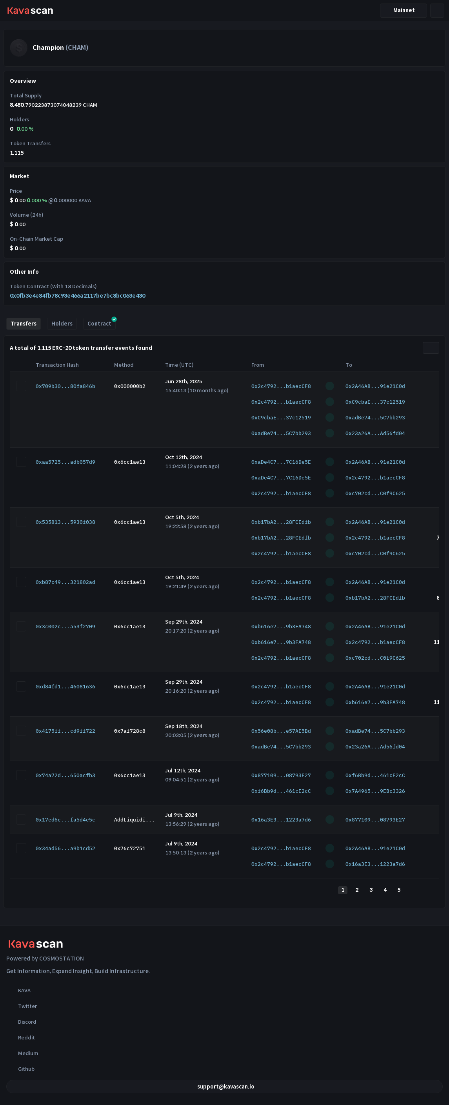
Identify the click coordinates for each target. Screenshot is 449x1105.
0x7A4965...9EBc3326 (375, 791)
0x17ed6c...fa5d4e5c (65, 819)
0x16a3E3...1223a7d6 (281, 819)
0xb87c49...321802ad (65, 582)
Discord (21, 1021)
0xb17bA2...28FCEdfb (281, 522)
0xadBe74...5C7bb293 (375, 417)
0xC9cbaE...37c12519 (375, 402)
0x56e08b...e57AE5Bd (281, 731)
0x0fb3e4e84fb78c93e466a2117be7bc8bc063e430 (77, 295)
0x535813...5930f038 (65, 522)
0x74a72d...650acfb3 (65, 775)
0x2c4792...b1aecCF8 (281, 386)
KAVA (18, 990)
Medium (22, 1053)
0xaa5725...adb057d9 (65, 462)
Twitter (21, 1006)
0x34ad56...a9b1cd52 (65, 848)
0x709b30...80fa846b (65, 386)
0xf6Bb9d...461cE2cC (375, 775)
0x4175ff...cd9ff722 (65, 731)
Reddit (20, 1037)
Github (20, 1069)
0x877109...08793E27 (281, 775)
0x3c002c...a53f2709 (65, 626)
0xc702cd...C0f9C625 (375, 493)
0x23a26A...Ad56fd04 (375, 433)
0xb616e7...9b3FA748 (281, 626)
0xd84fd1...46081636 (65, 686)
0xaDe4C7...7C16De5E (281, 462)
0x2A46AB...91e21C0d (375, 386)
